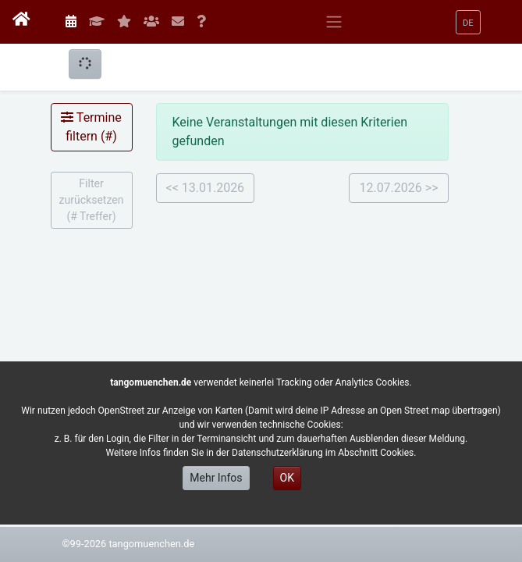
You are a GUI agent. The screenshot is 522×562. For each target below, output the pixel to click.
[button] (468, 22)
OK (287, 477)
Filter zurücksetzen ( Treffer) (91, 199)
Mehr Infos (216, 477)
